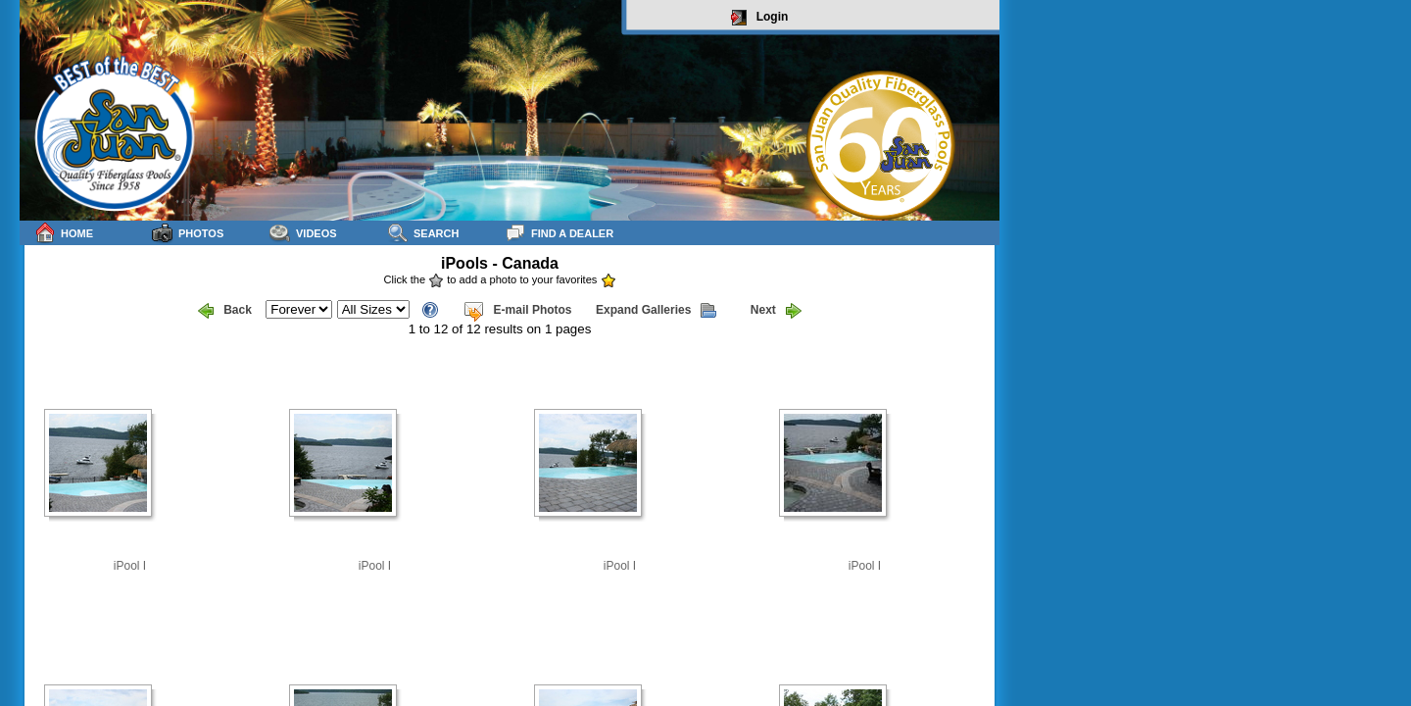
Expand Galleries (656, 311)
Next (776, 311)
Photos (187, 233)
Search (423, 233)
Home (63, 233)
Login (760, 17)
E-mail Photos (517, 311)
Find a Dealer (559, 233)
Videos (303, 233)
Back (225, 311)
